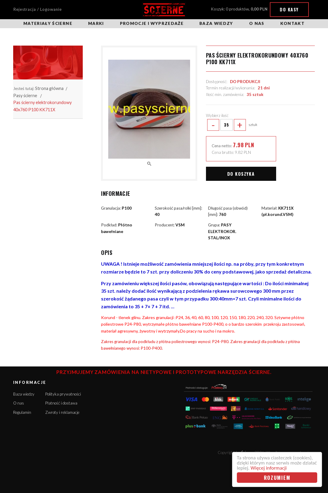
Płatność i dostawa (61, 403)
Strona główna (49, 88)
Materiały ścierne (47, 23)
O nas (256, 23)
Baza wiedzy (216, 23)
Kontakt (292, 23)
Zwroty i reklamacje (62, 412)
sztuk (232, 125)
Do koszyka (241, 174)
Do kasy (289, 9)
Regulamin (22, 412)
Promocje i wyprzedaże (151, 23)
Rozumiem (277, 477)
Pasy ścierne (25, 95)
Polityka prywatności (63, 394)
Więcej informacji (269, 468)
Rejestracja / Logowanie (37, 9)
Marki (96, 23)
